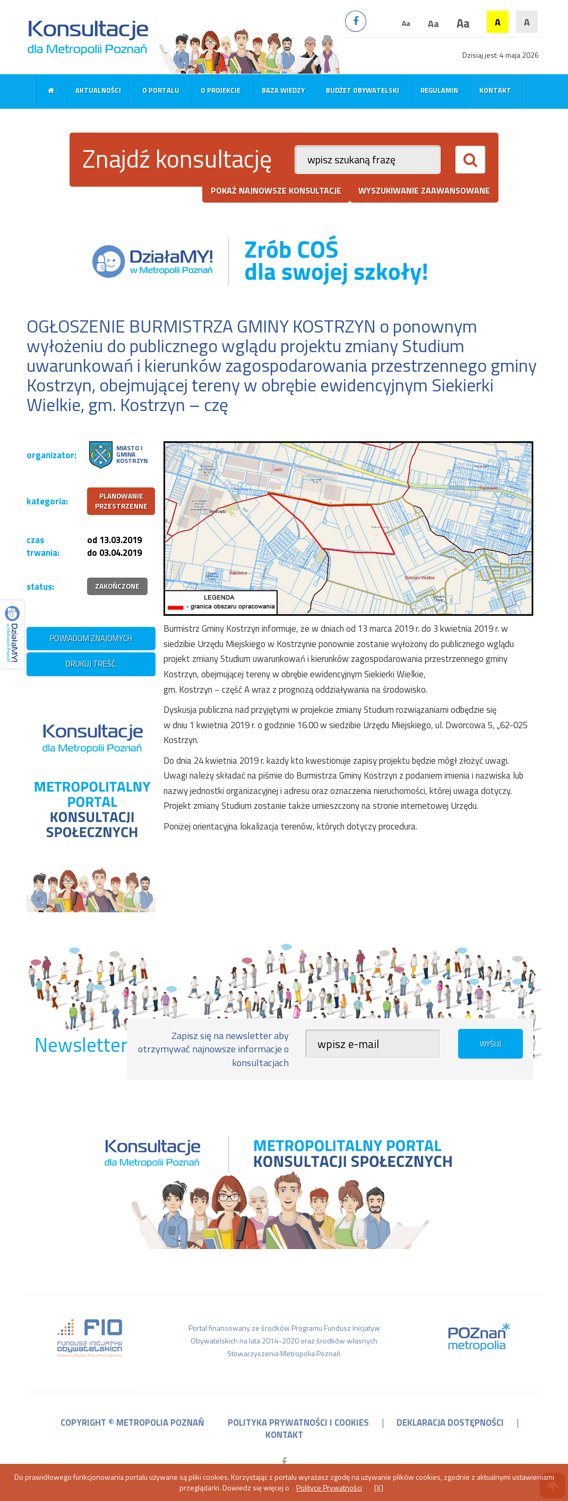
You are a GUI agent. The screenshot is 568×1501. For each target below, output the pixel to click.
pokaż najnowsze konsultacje (276, 190)
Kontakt (495, 90)
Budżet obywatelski (362, 90)
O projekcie (220, 90)
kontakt (284, 1435)
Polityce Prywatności (329, 1487)
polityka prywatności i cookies (298, 1422)
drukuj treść (91, 664)
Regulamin (439, 90)
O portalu (160, 90)
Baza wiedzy (283, 90)
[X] (378, 1487)
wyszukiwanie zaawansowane (424, 190)
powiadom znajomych (91, 638)
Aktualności (98, 90)
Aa (406, 23)
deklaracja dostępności (450, 1422)
